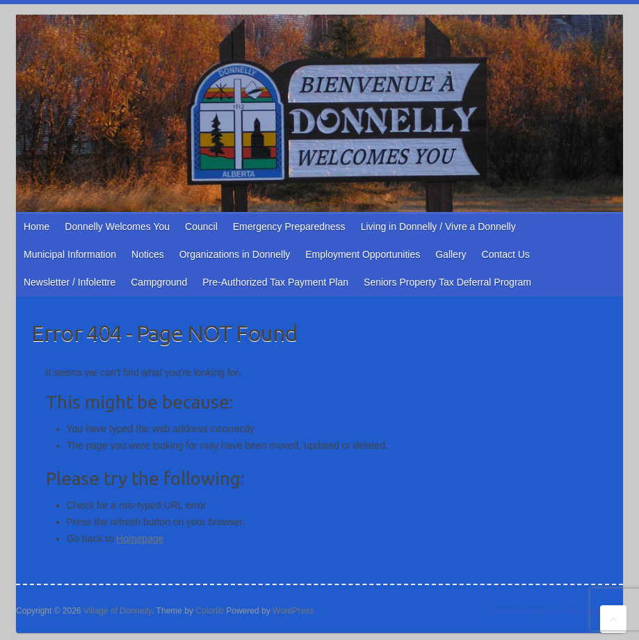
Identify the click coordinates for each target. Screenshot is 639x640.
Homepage (140, 538)
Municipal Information (70, 254)
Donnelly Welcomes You (117, 226)
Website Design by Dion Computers (557, 611)
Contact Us (506, 254)
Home (36, 226)
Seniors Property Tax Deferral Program (447, 282)
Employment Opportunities (362, 254)
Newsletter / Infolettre (69, 282)
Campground (159, 282)
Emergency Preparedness (289, 226)
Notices (147, 254)
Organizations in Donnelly (235, 254)
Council (201, 226)
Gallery (450, 254)
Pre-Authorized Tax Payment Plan (275, 282)
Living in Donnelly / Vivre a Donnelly (438, 226)
